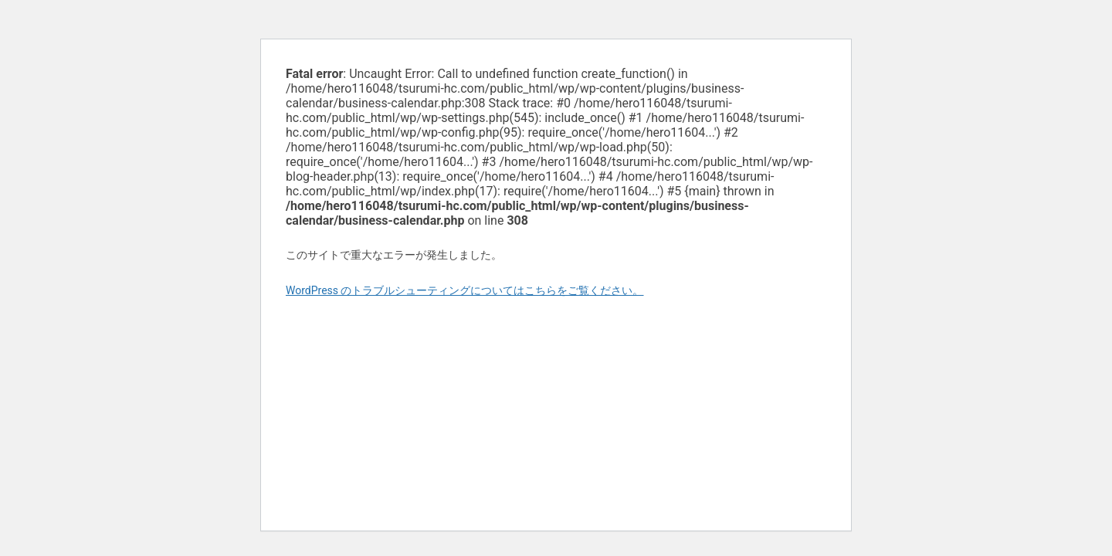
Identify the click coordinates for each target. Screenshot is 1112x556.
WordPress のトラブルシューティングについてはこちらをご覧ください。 (465, 290)
